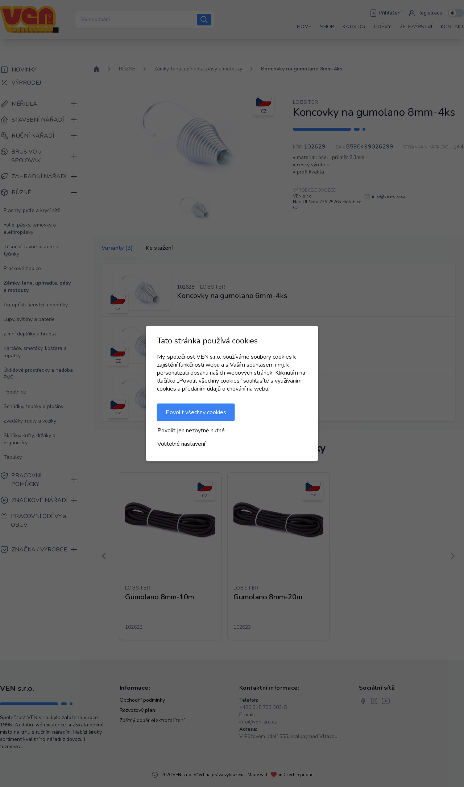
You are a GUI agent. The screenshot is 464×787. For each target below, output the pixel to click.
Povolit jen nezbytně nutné (191, 431)
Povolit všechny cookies (196, 412)
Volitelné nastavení (181, 444)
